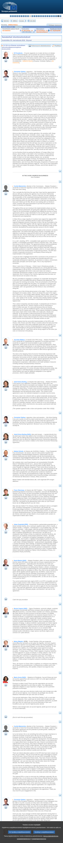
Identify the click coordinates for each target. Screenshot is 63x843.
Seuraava (21, 20)
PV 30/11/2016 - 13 (27, 30)
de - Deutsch (19, 16)
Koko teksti (32, 20)
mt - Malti (43, 16)
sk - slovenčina (54, 16)
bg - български (11, 16)
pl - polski (47, 16)
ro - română (52, 16)
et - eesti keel (21, 16)
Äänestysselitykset (42, 32)
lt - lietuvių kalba (39, 16)
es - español (13, 16)
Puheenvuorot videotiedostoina (40, 45)
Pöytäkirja (58, 45)
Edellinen (15, 20)
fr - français (28, 16)
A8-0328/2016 (6, 30)
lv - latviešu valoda (37, 16)
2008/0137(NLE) (13, 24)
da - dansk (17, 16)
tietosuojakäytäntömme (50, 836)
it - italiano (34, 16)
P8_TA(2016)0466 (55, 30)
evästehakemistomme (39, 839)
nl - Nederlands (45, 16)
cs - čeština (15, 16)
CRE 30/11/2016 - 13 (28, 32)
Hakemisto (6, 20)
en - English (26, 16)
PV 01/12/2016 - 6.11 (42, 30)
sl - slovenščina (56, 16)
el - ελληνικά (24, 16)
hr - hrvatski (32, 16)
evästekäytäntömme (23, 839)
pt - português (49, 16)
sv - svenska (60, 16)
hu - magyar (41, 16)
